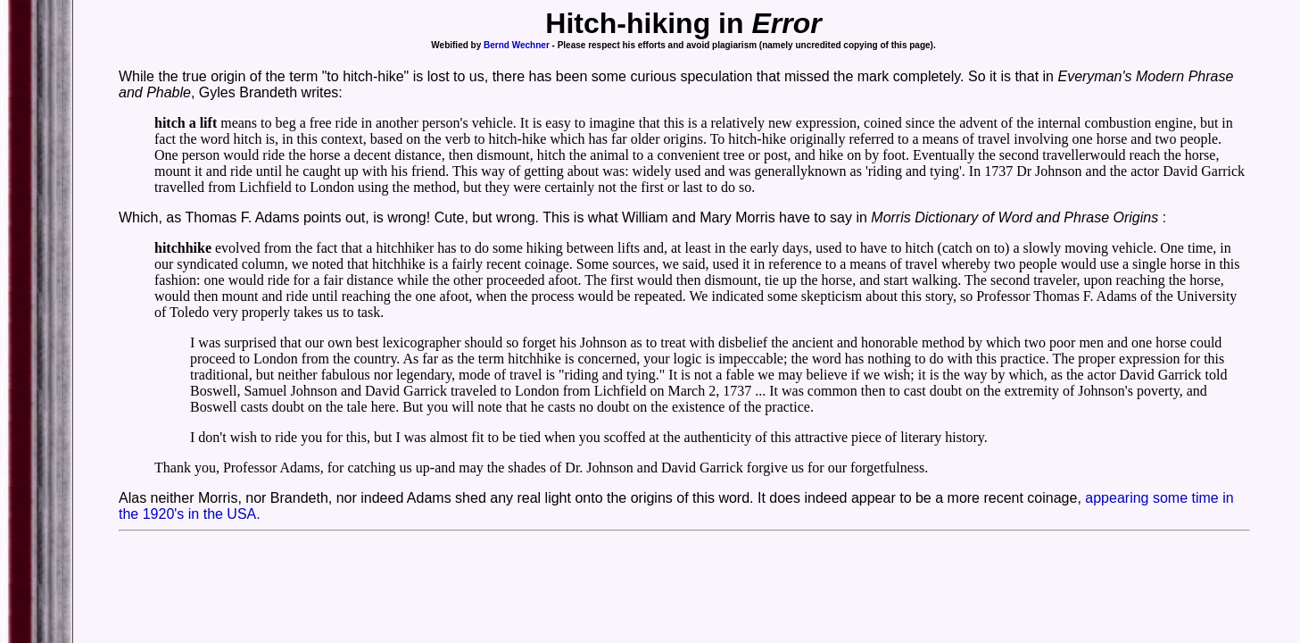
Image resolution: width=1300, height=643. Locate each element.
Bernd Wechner (517, 45)
